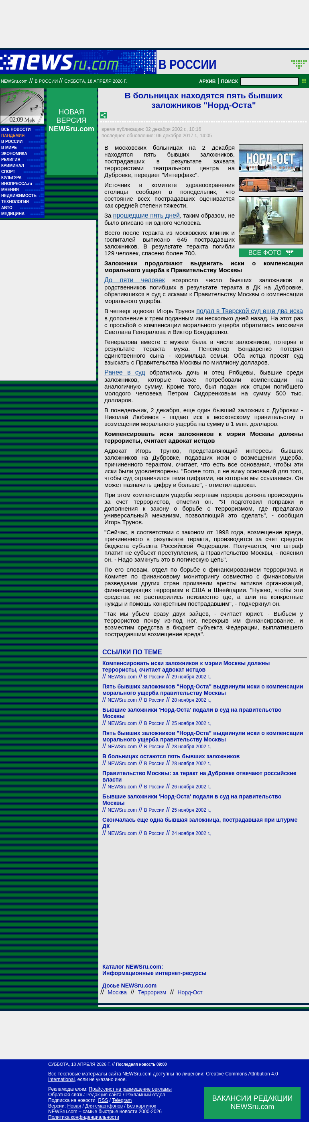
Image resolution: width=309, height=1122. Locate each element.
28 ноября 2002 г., (191, 700)
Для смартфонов (104, 1106)
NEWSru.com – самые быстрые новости (92, 1111)
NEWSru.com (14, 81)
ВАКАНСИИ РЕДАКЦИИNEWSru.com (252, 1102)
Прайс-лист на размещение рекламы (130, 1089)
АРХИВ (207, 81)
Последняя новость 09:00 (141, 1064)
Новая (74, 1106)
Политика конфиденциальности (83, 1117)
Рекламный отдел (145, 1095)
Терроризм (152, 992)
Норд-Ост (190, 992)
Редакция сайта (104, 1095)
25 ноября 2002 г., (191, 723)
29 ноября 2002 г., (191, 677)
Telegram (122, 1100)
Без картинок (141, 1106)
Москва (117, 992)
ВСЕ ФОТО (270, 252)
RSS (103, 1100)
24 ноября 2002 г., (191, 833)
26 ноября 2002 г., (191, 787)
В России (188, 64)
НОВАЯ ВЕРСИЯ (71, 120)
